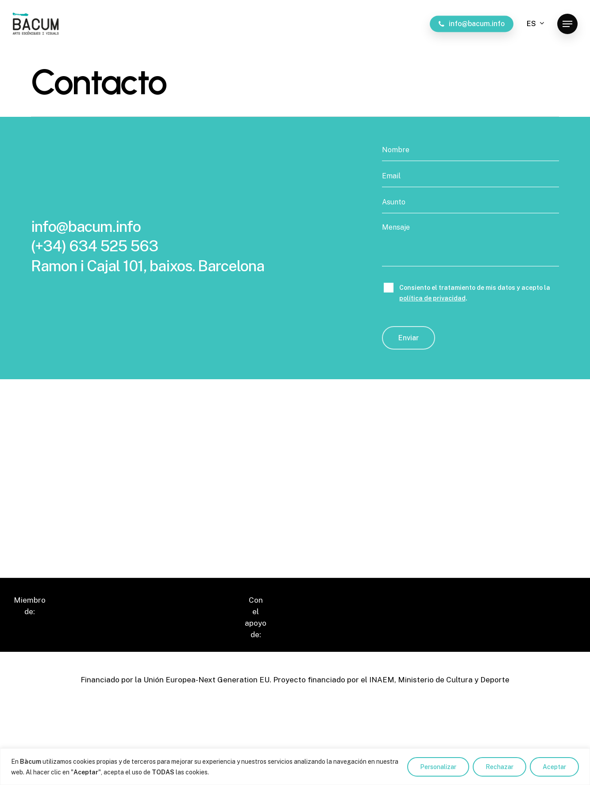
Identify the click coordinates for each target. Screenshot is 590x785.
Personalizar (438, 766)
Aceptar (554, 766)
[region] (295, 766)
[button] (567, 24)
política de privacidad (432, 298)
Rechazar (499, 766)
